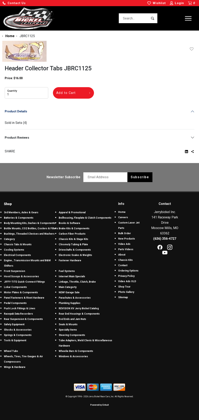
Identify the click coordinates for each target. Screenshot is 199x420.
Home (122, 212)
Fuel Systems (67, 271)
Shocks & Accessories (18, 329)
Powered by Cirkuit (99, 405)
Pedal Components (15, 303)
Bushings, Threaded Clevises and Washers (29, 233)
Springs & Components (18, 335)
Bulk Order (124, 233)
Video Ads (124, 244)
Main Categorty (68, 287)
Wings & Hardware (14, 367)
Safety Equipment (14, 324)
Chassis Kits (125, 260)
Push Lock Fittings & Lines (19, 308)
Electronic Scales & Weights (75, 255)
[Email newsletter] (106, 177)
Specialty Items (68, 329)
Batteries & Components (18, 217)
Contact (122, 265)
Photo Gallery (126, 292)
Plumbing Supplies (69, 303)
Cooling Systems (14, 249)
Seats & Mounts (68, 324)
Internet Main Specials (72, 276)
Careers (123, 217)
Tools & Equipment (15, 340)
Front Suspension (14, 271)
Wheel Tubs (11, 351)
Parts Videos (125, 249)
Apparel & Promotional (72, 212)
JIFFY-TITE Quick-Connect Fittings (24, 281)
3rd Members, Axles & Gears (21, 212)
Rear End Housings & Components (79, 313)
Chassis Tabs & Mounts (18, 244)
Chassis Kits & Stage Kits (73, 239)
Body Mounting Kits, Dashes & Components (29, 223)
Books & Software (69, 223)
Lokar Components (15, 287)
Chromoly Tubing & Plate (73, 244)
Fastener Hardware (70, 260)
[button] (14, 3)
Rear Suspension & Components (23, 319)
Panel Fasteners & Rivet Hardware (24, 297)
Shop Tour (124, 286)
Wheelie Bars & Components (76, 351)
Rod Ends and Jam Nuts (72, 319)
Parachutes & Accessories (75, 297)
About (121, 254)
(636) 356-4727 (164, 239)
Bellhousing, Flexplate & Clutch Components (85, 217)
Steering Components (72, 335)
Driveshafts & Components (75, 249)
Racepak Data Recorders (18, 313)
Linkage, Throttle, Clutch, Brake (77, 281)
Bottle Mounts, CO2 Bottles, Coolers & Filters (31, 228)
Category (9, 239)
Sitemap (123, 297)
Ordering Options (128, 270)
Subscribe (140, 177)
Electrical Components (17, 255)
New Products (126, 238)
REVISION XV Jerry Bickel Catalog (79, 308)
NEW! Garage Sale (69, 292)
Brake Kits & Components (74, 228)
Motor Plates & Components (21, 292)
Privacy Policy (126, 276)
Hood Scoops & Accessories (21, 276)
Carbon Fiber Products (72, 233)
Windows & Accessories (73, 356)
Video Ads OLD (127, 281)
